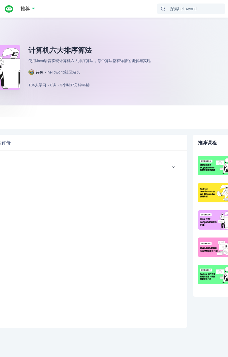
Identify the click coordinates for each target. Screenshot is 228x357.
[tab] (45, 139)
